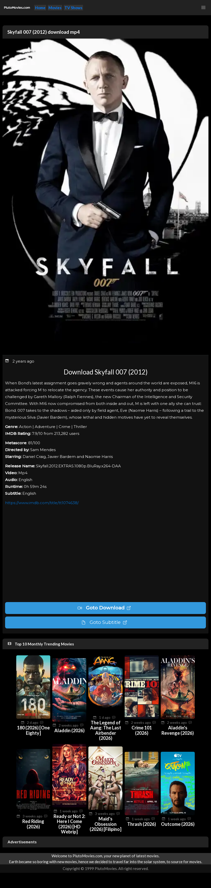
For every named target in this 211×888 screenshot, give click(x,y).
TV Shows (73, 7)
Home (40, 7)
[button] (203, 7)
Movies (54, 7)
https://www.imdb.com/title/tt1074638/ (42, 502)
